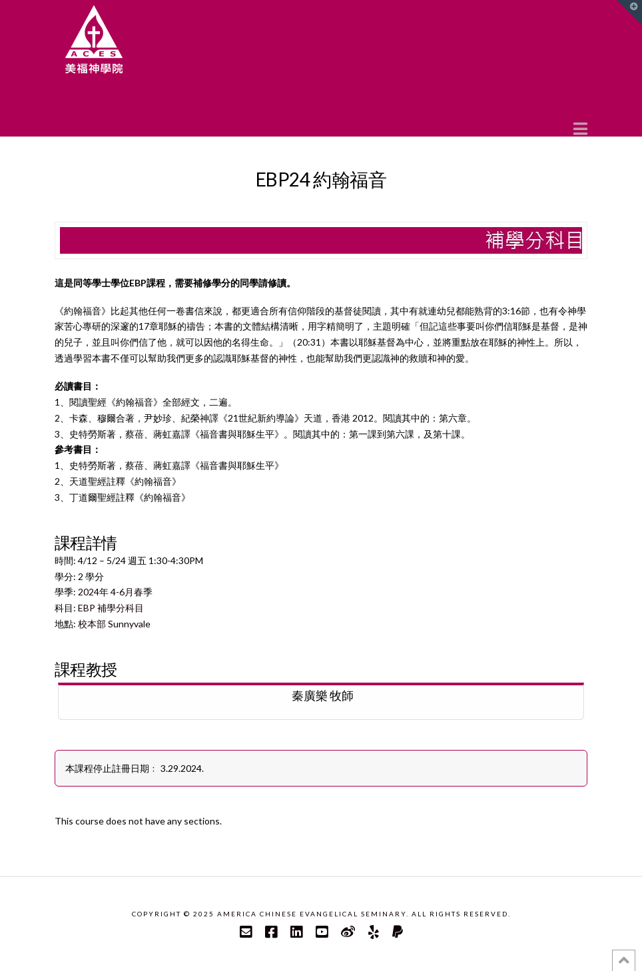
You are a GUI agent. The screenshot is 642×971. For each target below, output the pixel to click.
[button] (580, 128)
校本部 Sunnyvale (114, 623)
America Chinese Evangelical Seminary (311, 914)
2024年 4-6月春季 (115, 591)
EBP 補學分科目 (111, 607)
